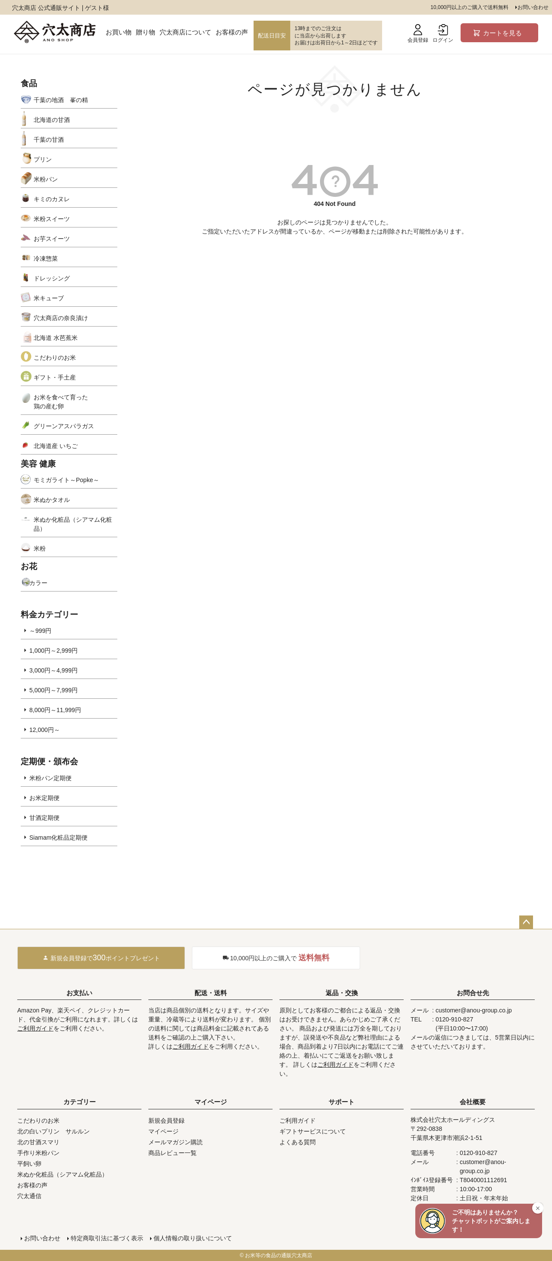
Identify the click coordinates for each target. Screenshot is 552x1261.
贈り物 (145, 32)
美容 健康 (38, 463)
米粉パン (46, 179)
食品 (29, 83)
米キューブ (49, 298)
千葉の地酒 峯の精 (61, 100)
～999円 (40, 630)
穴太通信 (29, 1196)
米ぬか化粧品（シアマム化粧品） (73, 524)
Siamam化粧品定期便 (58, 837)
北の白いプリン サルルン (53, 1131)
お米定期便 (44, 797)
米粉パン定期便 (50, 778)
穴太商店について (185, 32)
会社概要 (473, 1101)
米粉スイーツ (52, 218)
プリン (43, 159)
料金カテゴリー (49, 614)
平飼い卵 (29, 1163)
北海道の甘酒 (52, 119)
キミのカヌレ (52, 199)
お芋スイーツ (52, 238)
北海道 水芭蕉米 (56, 337)
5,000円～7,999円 (53, 690)
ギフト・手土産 (55, 377)
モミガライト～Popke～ (66, 479)
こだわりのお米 (55, 357)
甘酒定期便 (44, 817)
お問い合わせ (533, 7)
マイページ (210, 1101)
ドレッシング (52, 278)
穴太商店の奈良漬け (61, 317)
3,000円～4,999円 (53, 670)
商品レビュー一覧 (172, 1152)
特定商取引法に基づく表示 (107, 1238)
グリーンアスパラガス (64, 426)
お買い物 (119, 32)
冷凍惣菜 (46, 258)
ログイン (443, 33)
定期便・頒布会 (49, 761)
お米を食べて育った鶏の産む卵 (61, 402)
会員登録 (418, 33)
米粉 (40, 548)
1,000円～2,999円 (53, 650)
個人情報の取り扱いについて (193, 1238)
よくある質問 (297, 1142)
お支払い (79, 992)
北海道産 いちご (56, 445)
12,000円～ (44, 729)
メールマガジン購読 (175, 1142)
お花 (29, 566)
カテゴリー (79, 1101)
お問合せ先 (473, 992)
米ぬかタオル (52, 499)
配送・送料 (210, 992)
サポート (341, 1101)
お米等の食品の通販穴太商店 (278, 1255)
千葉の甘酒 (49, 139)
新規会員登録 (166, 1120)
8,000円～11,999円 (55, 710)
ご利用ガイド (35, 1028)
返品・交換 (342, 992)
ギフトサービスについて (312, 1131)
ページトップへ (526, 922)
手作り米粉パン (38, 1152)
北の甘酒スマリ (38, 1142)
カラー (38, 582)
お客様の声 (232, 32)
